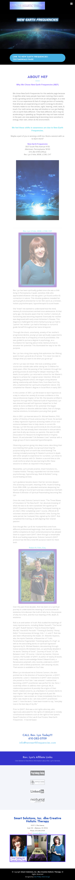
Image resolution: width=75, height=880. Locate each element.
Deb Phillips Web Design (42, 877)
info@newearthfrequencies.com (37, 746)
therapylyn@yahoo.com (40, 833)
